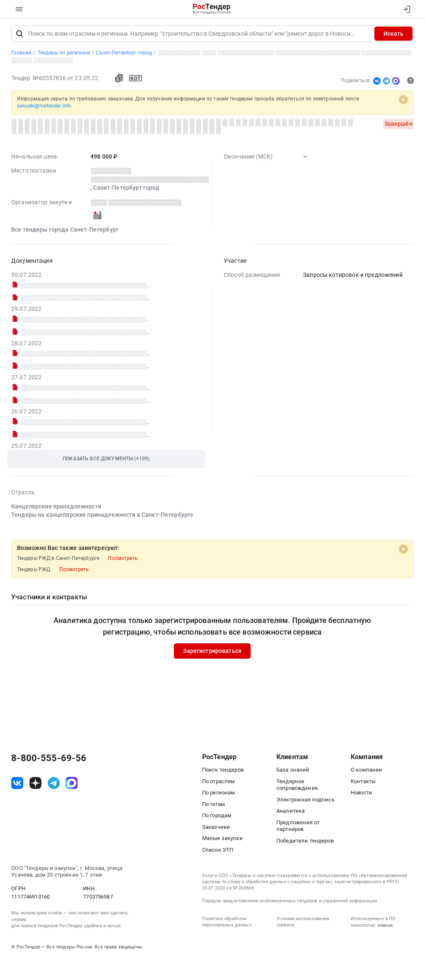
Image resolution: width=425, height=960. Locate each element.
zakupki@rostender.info (44, 107)
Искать (393, 34)
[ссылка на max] (72, 784)
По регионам (218, 793)
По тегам (213, 805)
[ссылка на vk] (17, 784)
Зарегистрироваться (212, 651)
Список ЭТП (217, 851)
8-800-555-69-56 (48, 759)
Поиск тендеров (223, 770)
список (385, 926)
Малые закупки (222, 839)
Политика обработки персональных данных (227, 922)
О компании (366, 770)
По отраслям (218, 782)
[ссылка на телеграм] (54, 784)
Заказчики (216, 828)
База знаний (293, 770)
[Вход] (404, 9)
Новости (361, 793)
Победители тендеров (305, 841)
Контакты (363, 782)
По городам (217, 816)
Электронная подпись (305, 800)
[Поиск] (19, 34)
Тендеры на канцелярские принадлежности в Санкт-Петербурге (102, 516)
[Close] (403, 100)
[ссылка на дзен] (35, 784)
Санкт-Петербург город (126, 189)
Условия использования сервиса (302, 922)
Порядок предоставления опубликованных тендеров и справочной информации (289, 901)
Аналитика (290, 812)
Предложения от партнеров (298, 826)
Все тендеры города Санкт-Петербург (65, 230)
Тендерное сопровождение (297, 785)
